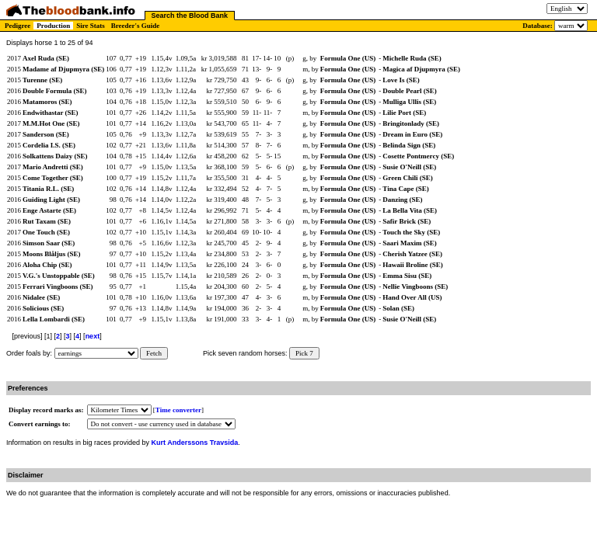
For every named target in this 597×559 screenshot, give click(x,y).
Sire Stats (90, 26)
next (93, 336)
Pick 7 (304, 353)
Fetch (154, 353)
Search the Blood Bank (190, 15)
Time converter (178, 410)
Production (53, 26)
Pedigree (17, 26)
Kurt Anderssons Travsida (195, 442)
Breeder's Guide (135, 26)
